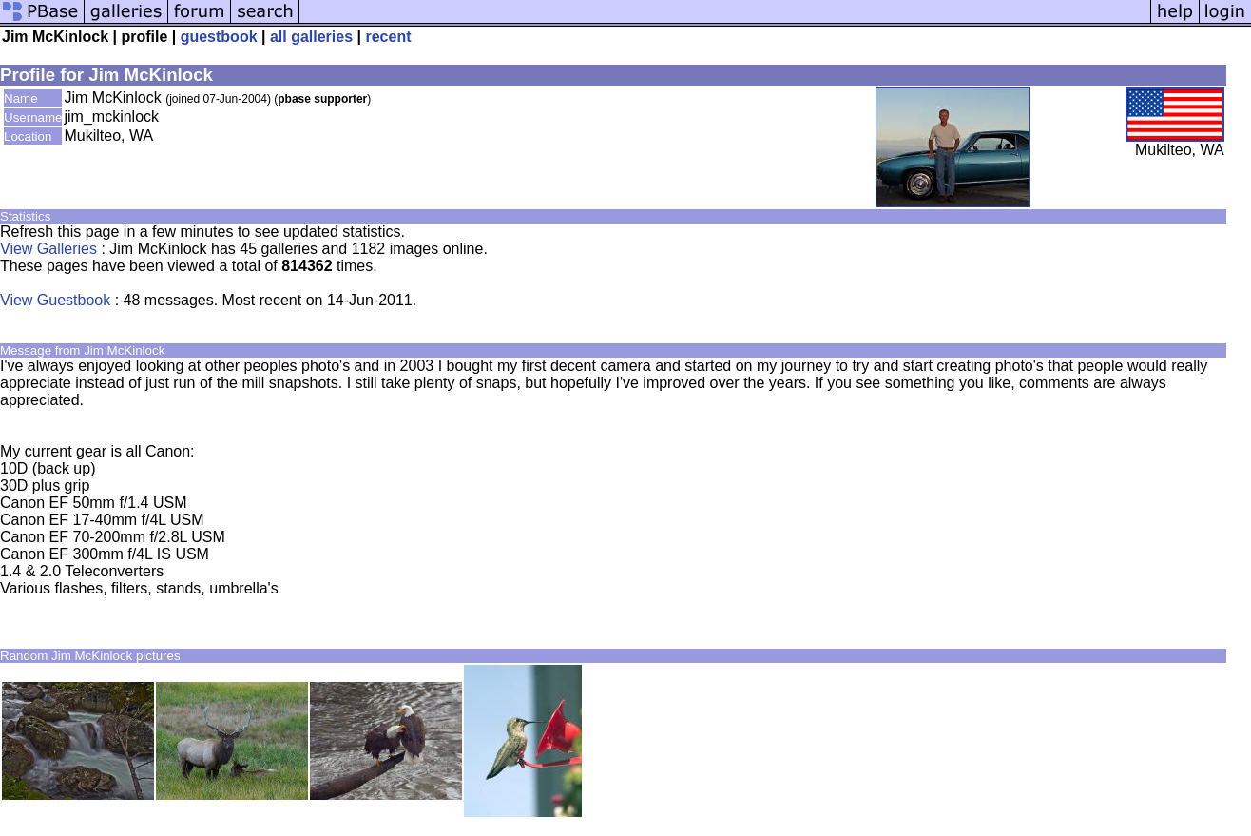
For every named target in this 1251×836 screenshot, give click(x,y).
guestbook (219, 37)
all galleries (311, 37)
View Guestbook (55, 300)
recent (388, 37)
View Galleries (48, 249)
